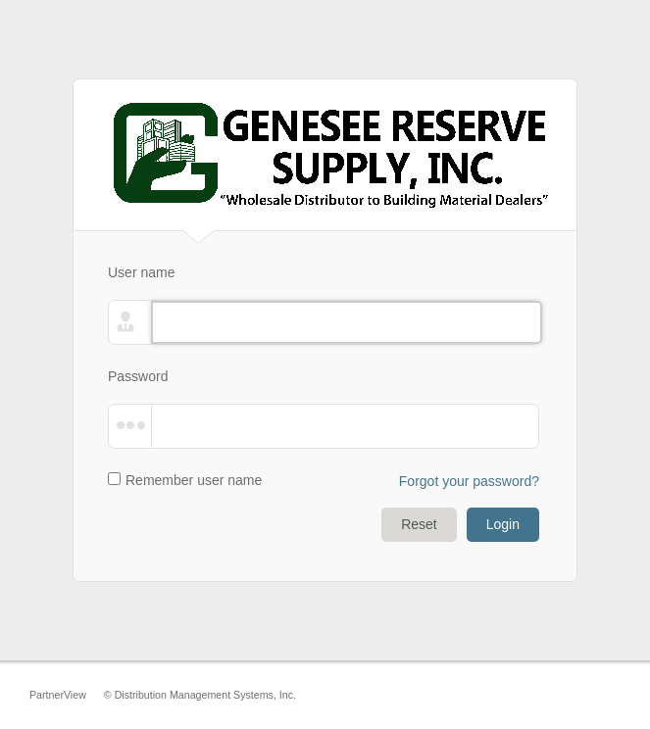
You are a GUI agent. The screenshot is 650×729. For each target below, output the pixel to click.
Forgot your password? (469, 481)
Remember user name (193, 480)
